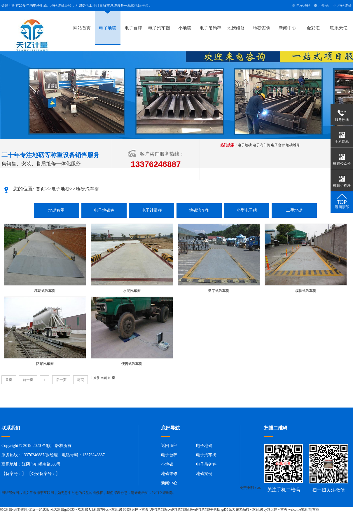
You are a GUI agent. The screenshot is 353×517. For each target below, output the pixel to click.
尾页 (80, 380)
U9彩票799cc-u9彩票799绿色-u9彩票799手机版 (184, 509)
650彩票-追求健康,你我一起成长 (24, 509)
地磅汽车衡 (87, 189)
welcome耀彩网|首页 (303, 509)
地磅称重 (56, 210)
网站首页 (82, 28)
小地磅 (323, 6)
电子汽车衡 (159, 28)
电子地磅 (303, 6)
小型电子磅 (247, 210)
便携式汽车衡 (131, 364)
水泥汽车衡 (132, 291)
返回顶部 (169, 445)
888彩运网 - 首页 (135, 509)
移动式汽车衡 (44, 291)
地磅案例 (261, 28)
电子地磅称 (104, 210)
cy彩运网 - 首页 (275, 509)
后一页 (61, 380)
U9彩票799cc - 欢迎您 (105, 509)
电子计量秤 (151, 210)
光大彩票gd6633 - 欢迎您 (69, 509)
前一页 (28, 380)
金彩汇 (313, 28)
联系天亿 (338, 28)
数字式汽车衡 (218, 291)
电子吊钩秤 (210, 28)
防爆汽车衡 (45, 364)
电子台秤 (133, 28)
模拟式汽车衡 (305, 291)
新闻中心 (287, 28)
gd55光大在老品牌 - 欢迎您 (242, 509)
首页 (40, 189)
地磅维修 (345, 6)
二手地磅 (294, 210)
